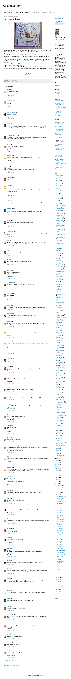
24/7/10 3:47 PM (10, 361)
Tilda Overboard (60, 519)
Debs (8, 144)
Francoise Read (59, 268)
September (60, 490)
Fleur (8, 498)
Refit (57, 365)
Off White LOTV (60, 517)
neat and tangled (59, 334)
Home (5, 12)
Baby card (58, 188)
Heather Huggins (11, 437)
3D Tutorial (44, 12)
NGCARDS (9, 313)
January (59, 586)
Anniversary (58, 183)
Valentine (58, 430)
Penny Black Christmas (60, 513)
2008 (57, 591)
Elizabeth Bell (59, 257)
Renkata (9, 528)
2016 (57, 472)
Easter (57, 255)
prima (57, 360)
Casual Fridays (59, 208)
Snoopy (57, 386)
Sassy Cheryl (59, 372)
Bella (57, 193)
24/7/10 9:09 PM (10, 472)
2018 (57, 468)
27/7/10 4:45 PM (10, 657)
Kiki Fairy (59, 566)
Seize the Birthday (59, 129)
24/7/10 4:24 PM (10, 391)
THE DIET (11, 12)
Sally (8, 240)
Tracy (8, 366)
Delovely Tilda (60, 544)
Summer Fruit (60, 539)
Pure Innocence (59, 362)
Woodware (58, 448)
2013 (57, 477)
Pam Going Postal (11, 408)
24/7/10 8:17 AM (10, 162)
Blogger (41, 675)
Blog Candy (58, 198)
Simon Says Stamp (60, 378)
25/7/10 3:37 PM (10, 594)
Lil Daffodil (9, 208)
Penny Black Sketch (61, 550)
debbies (9, 490)
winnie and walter (60, 445)
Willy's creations (11, 112)
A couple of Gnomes (59, 524)
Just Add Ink (57, 136)
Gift (57, 273)
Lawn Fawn (58, 310)
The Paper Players (59, 156)
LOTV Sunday (60, 510)
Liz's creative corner (11, 135)
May (59, 579)
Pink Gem (58, 352)
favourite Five (59, 261)
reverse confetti (59, 367)
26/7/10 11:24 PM (11, 638)
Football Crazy (60, 546)
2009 (57, 589)
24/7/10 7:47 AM (10, 151)
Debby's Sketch (59, 243)
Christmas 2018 (59, 217)
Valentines (22, 65)
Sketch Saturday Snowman (61, 499)
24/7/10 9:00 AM (10, 203)
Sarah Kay (58, 370)
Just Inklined (59, 302)
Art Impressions (59, 185)
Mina (8, 456)
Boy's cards (58, 203)
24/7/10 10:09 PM (11, 514)
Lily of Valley (59, 315)
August (59, 492)
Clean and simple (60, 226)
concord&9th (59, 233)
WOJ (57, 447)
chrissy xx (9, 293)
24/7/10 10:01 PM (11, 503)
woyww (57, 450)
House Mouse (59, 293)
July (59, 494)
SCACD (58, 375)
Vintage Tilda (60, 508)
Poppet (8, 220)
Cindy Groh (9, 634)
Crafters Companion (60, 234)
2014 (57, 475)
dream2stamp (59, 252)
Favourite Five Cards (35, 12)
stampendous (59, 396)
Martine (8, 341)
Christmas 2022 (59, 223)
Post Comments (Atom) (15, 665)
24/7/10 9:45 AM (10, 255)
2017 (57, 470)
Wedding (58, 438)
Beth (8, 578)
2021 (57, 462)
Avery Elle (58, 187)
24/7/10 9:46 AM (10, 266)
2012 (57, 479)
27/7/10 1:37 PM (10, 646)
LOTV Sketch (60, 503)
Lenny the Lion (60, 548)
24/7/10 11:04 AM (11, 289)
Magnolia (58, 319)
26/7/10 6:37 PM (10, 619)
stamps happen (59, 399)
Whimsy (58, 440)
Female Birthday (59, 266)
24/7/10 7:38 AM (10, 118)
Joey (8, 185)
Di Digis (57, 245)
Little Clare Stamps (60, 317)
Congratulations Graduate (60, 562)
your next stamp (59, 455)
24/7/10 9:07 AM (10, 226)
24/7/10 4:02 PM (10, 372)
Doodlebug (58, 248)
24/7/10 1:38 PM (10, 337)
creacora (9, 508)
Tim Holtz (58, 425)
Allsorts (57, 177)
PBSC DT (20, 63)
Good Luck (58, 276)
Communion (58, 231)
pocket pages (59, 353)
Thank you (58, 417)
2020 (57, 464)
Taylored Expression (60, 412)
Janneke (9, 425)
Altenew (58, 180)
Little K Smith (10, 614)
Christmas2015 (59, 225)
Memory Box (59, 324)
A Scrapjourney (12, 5)
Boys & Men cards (60, 205)
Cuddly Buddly (59, 242)
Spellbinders (59, 389)
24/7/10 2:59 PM (10, 353)
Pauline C (9, 624)
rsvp (57, 368)
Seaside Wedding (61, 571)
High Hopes (58, 286)
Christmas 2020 (59, 220)
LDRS (57, 312)
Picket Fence (59, 348)
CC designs (58, 210)
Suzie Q (9, 548)
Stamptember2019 (60, 402)
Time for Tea (60, 532)
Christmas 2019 (59, 218)
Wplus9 (57, 452)
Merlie (8, 396)
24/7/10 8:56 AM (10, 180)
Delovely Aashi (60, 536)
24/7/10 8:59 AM (10, 195)
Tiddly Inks (58, 423)
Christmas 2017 (59, 215)
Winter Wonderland (59, 84)
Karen (8, 537)
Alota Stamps (59, 178)
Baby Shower (59, 190)
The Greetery (59, 418)
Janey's (57, 300)
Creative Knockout (59, 130)
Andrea (8, 270)
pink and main (59, 350)
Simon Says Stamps (60, 381)
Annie (57, 182)
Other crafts (58, 340)
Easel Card (58, 253)
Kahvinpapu (10, 414)
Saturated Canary (60, 373)
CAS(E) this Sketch (59, 123)
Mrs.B (8, 598)
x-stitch (57, 453)
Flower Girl (59, 573)
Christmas (9, 81)
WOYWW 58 (60, 537)
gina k (57, 274)
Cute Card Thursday (59, 121)
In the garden (60, 534)
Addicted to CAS (58, 149)
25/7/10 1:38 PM (10, 573)
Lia (7, 166)
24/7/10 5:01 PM (10, 410)
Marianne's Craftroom (12, 445)
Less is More (57, 145)
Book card (58, 202)
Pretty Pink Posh (59, 358)
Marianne (58, 322)
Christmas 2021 (59, 221)
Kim (8, 89)
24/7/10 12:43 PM (11, 317)
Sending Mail (60, 528)
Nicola (8, 331)
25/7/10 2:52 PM (10, 586)
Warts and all (60, 530)
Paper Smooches (60, 345)
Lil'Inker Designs (59, 314)
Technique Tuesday (60, 415)
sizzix (57, 384)
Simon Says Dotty (61, 505)
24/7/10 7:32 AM (10, 95)
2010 (57, 483)
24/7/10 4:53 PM (10, 399)
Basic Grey (58, 192)
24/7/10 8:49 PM (10, 463)
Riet (8, 259)
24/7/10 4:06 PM (10, 383)
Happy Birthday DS (61, 501)
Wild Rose (58, 443)
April (59, 581)
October (59, 489)
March (59, 583)
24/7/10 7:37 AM (10, 108)
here (60, 51)
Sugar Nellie (58, 406)
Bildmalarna (58, 197)
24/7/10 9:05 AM (10, 216)
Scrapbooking (59, 377)
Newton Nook (59, 338)
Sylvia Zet (58, 409)
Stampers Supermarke (11, 65)
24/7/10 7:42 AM (10, 140)
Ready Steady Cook (61, 496)
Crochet (58, 240)
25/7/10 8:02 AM (10, 544)
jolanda (8, 321)
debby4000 (58, 36)
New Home (58, 335)
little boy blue (60, 526)
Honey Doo (58, 291)
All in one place (58, 42)
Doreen (8, 305)
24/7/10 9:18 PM (10, 486)
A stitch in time (60, 507)
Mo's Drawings (59, 329)
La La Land (58, 307)
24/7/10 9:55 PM (10, 494)
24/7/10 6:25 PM (10, 441)
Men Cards (58, 325)
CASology (57, 95)
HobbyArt (58, 288)
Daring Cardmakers (59, 134)
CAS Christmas (58, 166)
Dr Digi (57, 250)
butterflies (58, 207)
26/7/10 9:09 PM (10, 630)
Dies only (58, 247)
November (60, 487)
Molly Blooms (59, 330)
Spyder (8, 250)
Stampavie (58, 394)
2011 (57, 481)
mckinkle (9, 476)
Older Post (49, 663)
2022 (57, 460)
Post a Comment (9, 660)
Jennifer (9, 387)
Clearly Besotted (59, 229)
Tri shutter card (59, 427)
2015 (57, 474)
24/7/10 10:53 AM (11, 278)
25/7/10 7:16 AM (10, 533)
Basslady (9, 650)
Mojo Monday (58, 85)
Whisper (9, 560)
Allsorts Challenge (59, 147)
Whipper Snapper (60, 442)
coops (8, 377)
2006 (57, 595)
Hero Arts (58, 284)
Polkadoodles (59, 355)
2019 (57, 466)
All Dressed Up (59, 175)
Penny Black (14, 81)
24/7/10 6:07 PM (10, 433)
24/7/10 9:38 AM (10, 236)
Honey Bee (58, 289)
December (60, 485)
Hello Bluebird (59, 283)
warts (57, 437)
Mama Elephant (59, 320)
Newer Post (6, 663)
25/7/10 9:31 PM (10, 610)
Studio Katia (58, 404)
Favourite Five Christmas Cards (22, 12)
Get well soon (59, 271)
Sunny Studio (59, 407)
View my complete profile (60, 39)
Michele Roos (10, 231)
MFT (57, 327)
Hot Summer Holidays (60, 542)
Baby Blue (59, 564)
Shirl (8, 590)
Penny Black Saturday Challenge (13, 51)
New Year (58, 337)
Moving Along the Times (60, 122)
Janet (8, 606)
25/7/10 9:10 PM (10, 602)
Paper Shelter (59, 343)
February (60, 584)
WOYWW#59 (60, 521)
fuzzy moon (58, 269)
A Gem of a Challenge (59, 148)
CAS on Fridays (58, 137)
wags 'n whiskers (59, 435)
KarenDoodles (59, 304)
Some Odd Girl (59, 387)
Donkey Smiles (60, 552)
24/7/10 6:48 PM (10, 452)
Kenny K (58, 305)
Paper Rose (58, 342)
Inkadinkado (58, 297)
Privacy (51, 12)
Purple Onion (59, 363)
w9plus (57, 432)
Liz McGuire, (10, 282)
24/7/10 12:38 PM (11, 309)
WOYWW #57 (60, 556)
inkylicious (58, 299)
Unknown (9, 155)
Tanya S (9, 177)
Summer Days (60, 575)
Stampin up (58, 397)
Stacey (8, 568)
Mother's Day (59, 332)
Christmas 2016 (59, 213)
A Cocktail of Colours (60, 559)
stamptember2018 (60, 401)
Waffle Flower (59, 433)
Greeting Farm (59, 278)
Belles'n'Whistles (59, 195)
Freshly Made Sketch (59, 103)
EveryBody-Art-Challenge (60, 90)
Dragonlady (9, 100)
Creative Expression (60, 237)
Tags (57, 411)
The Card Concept (59, 125)
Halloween (58, 279)
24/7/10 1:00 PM (10, 326)
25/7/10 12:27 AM (11, 523)
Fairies (57, 260)
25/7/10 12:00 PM (11, 564)
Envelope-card (59, 258)
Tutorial (57, 428)
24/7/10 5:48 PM (10, 421)
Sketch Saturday (58, 144)
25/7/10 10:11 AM (11, 556)
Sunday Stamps (58, 155)
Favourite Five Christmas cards (59, 264)
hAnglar (57, 281)
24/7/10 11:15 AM (11, 301)
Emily (8, 518)
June (59, 577)
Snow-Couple (60, 515)
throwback (58, 422)
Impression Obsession (61, 294)
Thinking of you (59, 420)
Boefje (57, 200)
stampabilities (59, 392)
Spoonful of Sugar (60, 391)
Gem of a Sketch (61, 554)
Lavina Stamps (59, 309)
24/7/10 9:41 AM (10, 245)
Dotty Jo (9, 358)
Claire (8, 123)
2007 (57, 593)
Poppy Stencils (59, 357)
